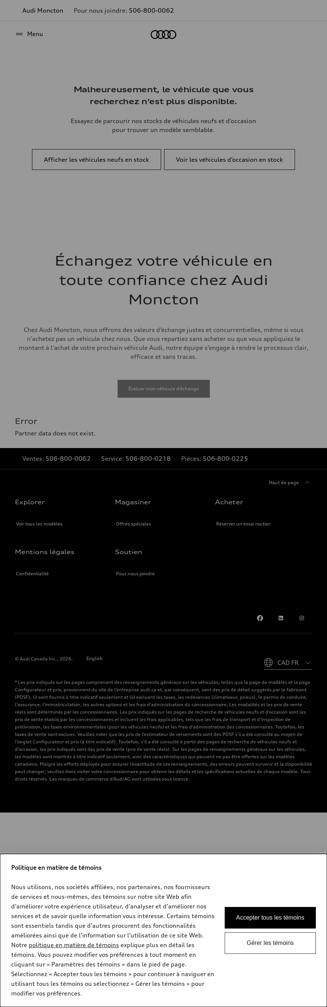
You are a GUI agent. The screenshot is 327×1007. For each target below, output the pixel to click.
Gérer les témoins (270, 943)
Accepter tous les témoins (270, 917)
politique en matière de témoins (74, 945)
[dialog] (163, 930)
